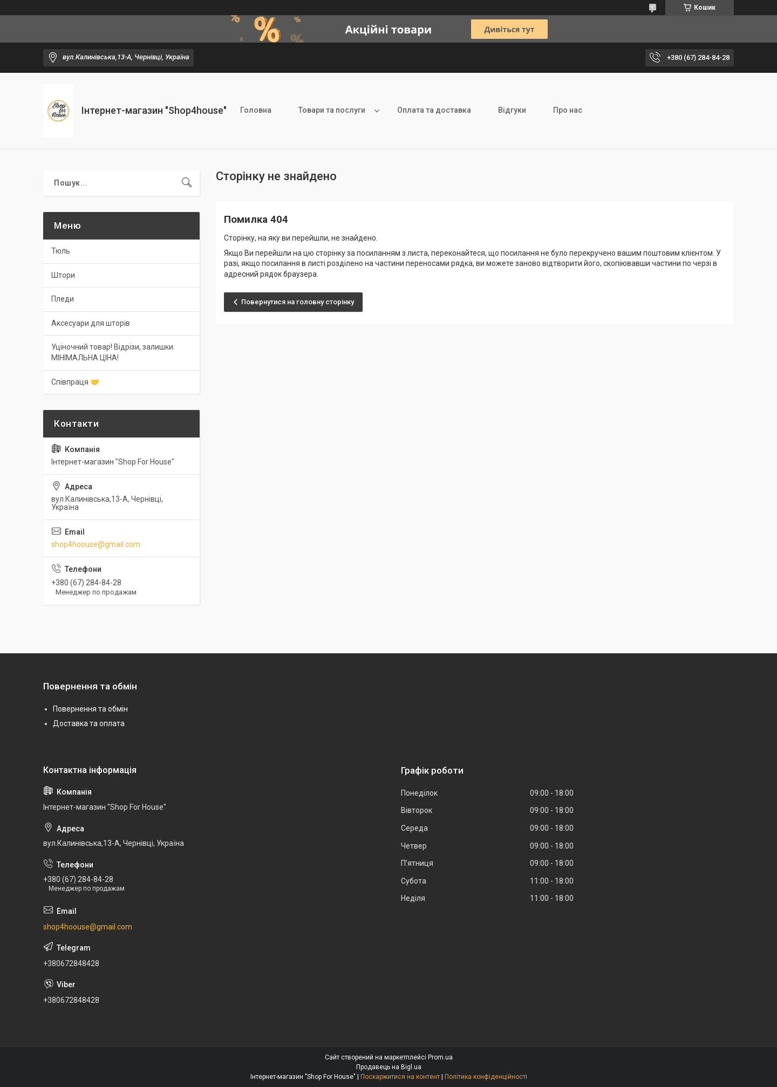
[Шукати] (187, 183)
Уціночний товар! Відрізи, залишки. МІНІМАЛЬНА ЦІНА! (113, 352)
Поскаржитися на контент (400, 1077)
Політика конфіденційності (486, 1077)
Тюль (60, 251)
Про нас (567, 110)
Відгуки (512, 110)
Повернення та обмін (90, 709)
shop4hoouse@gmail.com (95, 544)
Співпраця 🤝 (75, 382)
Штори (63, 275)
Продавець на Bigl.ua (388, 1067)
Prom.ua (440, 1057)
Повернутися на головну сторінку (297, 302)
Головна (255, 110)
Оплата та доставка (434, 110)
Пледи (62, 299)
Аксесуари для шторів (90, 323)
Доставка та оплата (89, 723)
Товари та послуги (331, 110)
